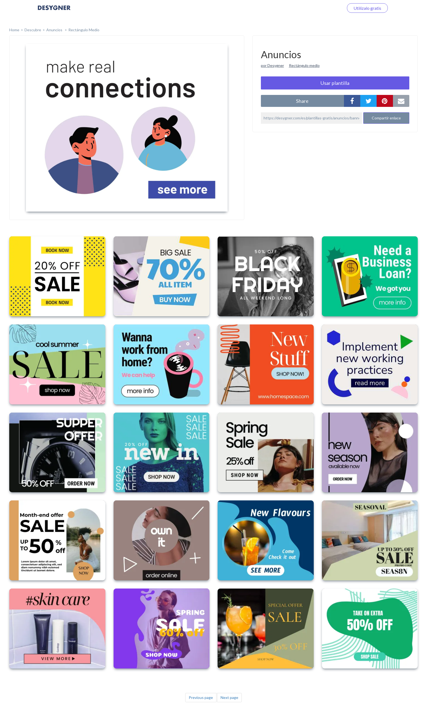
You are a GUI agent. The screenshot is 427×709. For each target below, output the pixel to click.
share (302, 101)
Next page (229, 697)
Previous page (201, 697)
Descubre (33, 29)
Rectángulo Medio (83, 29)
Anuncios (54, 29)
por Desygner (272, 65)
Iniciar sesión (325, 8)
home (14, 29)
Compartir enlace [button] (386, 118)
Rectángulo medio (304, 65)
